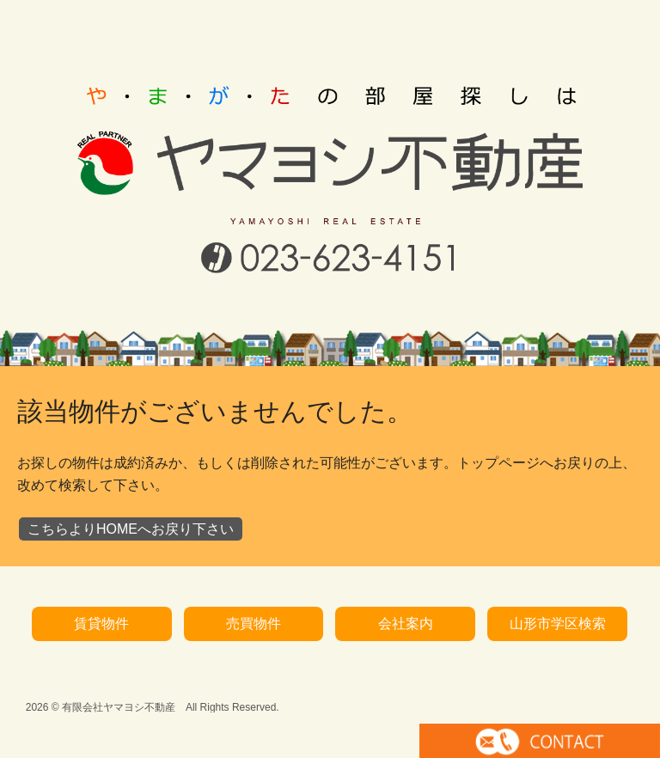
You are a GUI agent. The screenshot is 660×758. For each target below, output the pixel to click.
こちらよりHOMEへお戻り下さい (131, 500)
